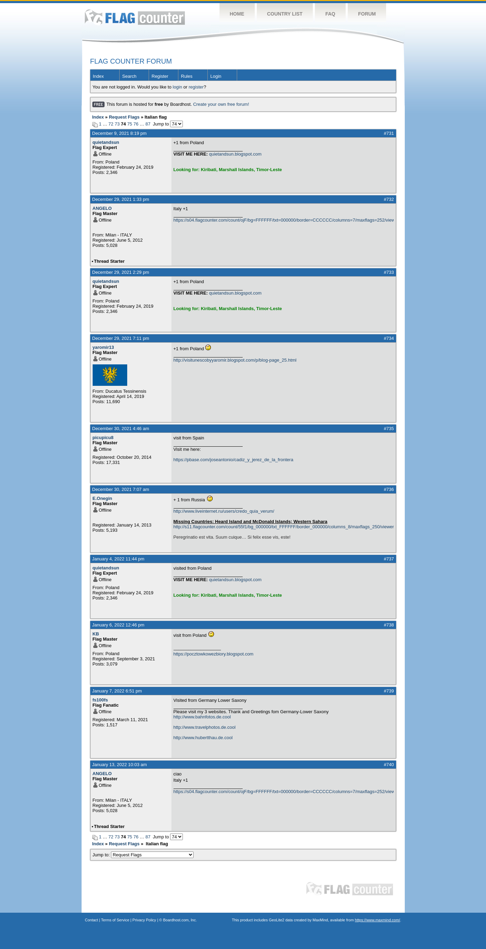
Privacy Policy (144, 920)
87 (148, 124)
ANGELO (102, 208)
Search (129, 76)
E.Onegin (102, 498)
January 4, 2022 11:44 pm (118, 558)
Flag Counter (135, 17)
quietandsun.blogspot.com (235, 154)
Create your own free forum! (221, 104)
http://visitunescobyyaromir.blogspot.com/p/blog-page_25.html (235, 360)
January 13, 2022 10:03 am (119, 764)
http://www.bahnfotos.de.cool (202, 716)
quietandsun (106, 142)
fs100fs (100, 700)
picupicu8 (103, 437)
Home (237, 14)
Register (160, 76)
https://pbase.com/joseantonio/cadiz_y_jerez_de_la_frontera (233, 459)
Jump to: (143, 855)
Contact (91, 920)
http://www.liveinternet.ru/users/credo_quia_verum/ (224, 511)
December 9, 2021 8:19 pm (119, 133)
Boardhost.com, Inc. (180, 920)
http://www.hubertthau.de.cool (203, 737)
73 (117, 124)
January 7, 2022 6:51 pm (117, 691)
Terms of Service (115, 920)
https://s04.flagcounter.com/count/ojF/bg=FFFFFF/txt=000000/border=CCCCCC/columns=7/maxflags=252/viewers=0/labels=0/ (284, 220)
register (196, 87)
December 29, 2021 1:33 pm (120, 199)
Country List (285, 14)
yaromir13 (103, 347)
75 (129, 124)
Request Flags (124, 117)
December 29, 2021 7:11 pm (120, 338)
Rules (187, 76)
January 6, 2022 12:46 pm (118, 624)
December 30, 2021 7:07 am (120, 489)
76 (135, 124)
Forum (367, 14)
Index (98, 76)
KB (96, 633)
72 (111, 124)
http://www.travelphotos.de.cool (205, 727)
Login (216, 76)
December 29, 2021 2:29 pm (120, 272)
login (177, 87)
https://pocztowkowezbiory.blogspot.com (214, 654)
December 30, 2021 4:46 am (120, 428)
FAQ (330, 14)
